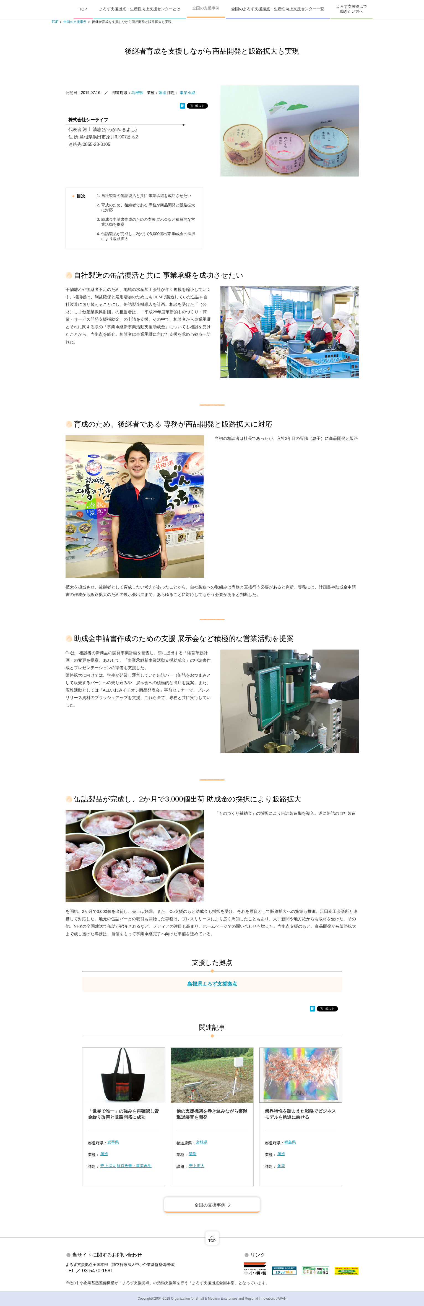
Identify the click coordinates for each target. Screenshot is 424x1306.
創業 (281, 1165)
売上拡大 (108, 1165)
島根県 (137, 92)
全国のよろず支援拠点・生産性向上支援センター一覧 (277, 9)
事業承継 (187, 92)
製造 (162, 92)
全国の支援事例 (205, 8)
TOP (83, 9)
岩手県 (113, 1142)
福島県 (290, 1142)
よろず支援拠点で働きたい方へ (351, 9)
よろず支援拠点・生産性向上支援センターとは (139, 9)
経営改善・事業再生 (134, 1165)
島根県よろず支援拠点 (212, 984)
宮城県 (201, 1142)
